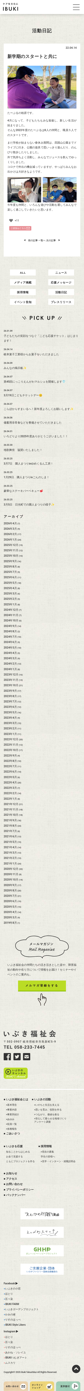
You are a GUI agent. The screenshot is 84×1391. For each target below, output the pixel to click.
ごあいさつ (13, 1133)
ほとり (9, 1293)
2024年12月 (11, 609)
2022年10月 (11, 750)
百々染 (9, 1298)
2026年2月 (10, 534)
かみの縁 (10, 1314)
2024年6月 (10, 642)
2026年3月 (10, 528)
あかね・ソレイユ (15, 1352)
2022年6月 (10, 771)
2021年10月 (11, 814)
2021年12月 (11, 804)
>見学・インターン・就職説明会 (58, 1161)
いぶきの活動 (42, 1099)
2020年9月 (10, 885)
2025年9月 (10, 561)
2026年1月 (10, 539)
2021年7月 (10, 831)
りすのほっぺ (13, 1319)
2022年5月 (10, 777)
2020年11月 (11, 874)
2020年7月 (10, 895)
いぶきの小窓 (13, 1288)
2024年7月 (10, 636)
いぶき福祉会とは (17, 1099)
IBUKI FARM (12, 1304)
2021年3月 (10, 852)
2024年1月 (10, 669)
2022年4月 (10, 782)
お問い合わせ (14, 1184)
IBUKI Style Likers (15, 1324)
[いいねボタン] (11, 220)
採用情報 (23, 292)
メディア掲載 (23, 282)
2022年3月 (10, 788)
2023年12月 (11, 674)
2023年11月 (11, 680)
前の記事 (31, 240)
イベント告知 (23, 302)
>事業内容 (11, 1109)
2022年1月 (10, 798)
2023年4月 (10, 717)
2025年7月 (10, 572)
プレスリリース (61, 302)
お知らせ (11, 1173)
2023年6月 (10, 707)
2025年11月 (11, 550)
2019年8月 (10, 922)
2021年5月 (10, 842)
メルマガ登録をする (42, 985)
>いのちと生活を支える (46, 1104)
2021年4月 (10, 847)
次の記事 (53, 240)
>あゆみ (10, 1119)
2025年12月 (11, 545)
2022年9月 (10, 755)
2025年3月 (10, 593)
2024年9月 (10, 626)
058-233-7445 (29, 1047)
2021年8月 (10, 825)
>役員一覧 (11, 1124)
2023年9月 (10, 690)
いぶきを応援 (14, 1146)
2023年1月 (10, 734)
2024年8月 (10, 631)
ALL (23, 272)
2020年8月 (10, 890)
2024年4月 (10, 653)
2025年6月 (10, 577)
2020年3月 (10, 917)
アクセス (11, 1178)
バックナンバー (15, 1195)
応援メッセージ (61, 282)
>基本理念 (11, 1104)
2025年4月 (10, 588)
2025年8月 (10, 566)
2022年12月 (11, 739)
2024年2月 (10, 663)
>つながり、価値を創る (46, 1114)
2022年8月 (10, 761)
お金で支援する (14, 1156)
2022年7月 (10, 766)
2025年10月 (11, 555)
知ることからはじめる (18, 1151)
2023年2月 (10, 728)
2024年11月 (11, 615)
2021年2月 (10, 858)
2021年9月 (10, 820)
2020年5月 (10, 906)
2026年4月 (10, 523)
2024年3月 (10, 658)
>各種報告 (11, 1128)
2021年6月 (10, 836)
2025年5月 (10, 582)
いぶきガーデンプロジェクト (22, 1309)
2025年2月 (10, 599)
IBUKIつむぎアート (16, 1357)
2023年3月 (10, 723)
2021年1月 (10, 863)
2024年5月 (10, 647)
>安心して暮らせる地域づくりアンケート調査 (50, 1120)
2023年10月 (11, 685)
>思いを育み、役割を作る (48, 1109)
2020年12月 (11, 869)
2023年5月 (10, 712)
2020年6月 (10, 901)
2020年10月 (11, 879)
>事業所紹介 (12, 1114)
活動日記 (61, 292)
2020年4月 (10, 912)
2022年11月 (11, 744)
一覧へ (42, 240)
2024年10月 (11, 620)
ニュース (61, 272)
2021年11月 (11, 809)
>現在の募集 (47, 1151)
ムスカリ (10, 1362)
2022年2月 (10, 793)
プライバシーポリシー (20, 1189)
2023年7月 (10, 701)
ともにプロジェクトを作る (20, 1161)
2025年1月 (10, 604)
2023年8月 (10, 696)
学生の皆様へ (48, 1156)
